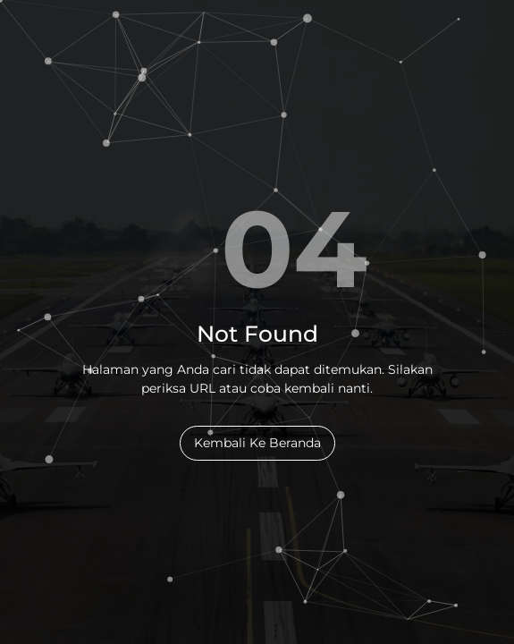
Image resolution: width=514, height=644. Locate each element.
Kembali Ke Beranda (257, 443)
